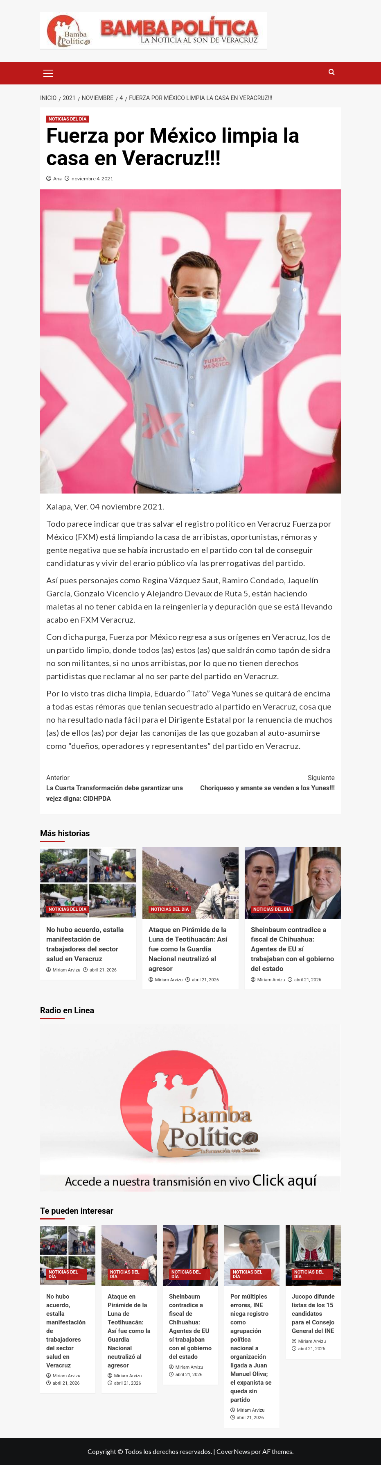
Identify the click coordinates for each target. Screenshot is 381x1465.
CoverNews (233, 1451)
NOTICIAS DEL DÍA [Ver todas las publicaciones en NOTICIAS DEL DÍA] (67, 119)
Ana (57, 178)
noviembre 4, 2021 (92, 178)
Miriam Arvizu (67, 970)
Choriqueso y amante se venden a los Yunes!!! (263, 782)
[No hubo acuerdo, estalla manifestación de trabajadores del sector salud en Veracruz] (88, 883)
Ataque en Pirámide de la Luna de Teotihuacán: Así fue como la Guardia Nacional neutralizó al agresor (188, 949)
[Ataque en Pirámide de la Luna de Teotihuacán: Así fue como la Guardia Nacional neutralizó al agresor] (190, 883)
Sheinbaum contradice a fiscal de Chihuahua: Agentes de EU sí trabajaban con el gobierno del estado (292, 949)
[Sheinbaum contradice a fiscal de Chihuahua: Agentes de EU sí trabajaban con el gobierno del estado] (293, 883)
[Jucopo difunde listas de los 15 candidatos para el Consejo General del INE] (313, 1255)
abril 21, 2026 (103, 970)
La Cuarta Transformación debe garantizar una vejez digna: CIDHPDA (118, 788)
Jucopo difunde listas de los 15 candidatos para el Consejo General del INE (313, 1314)
